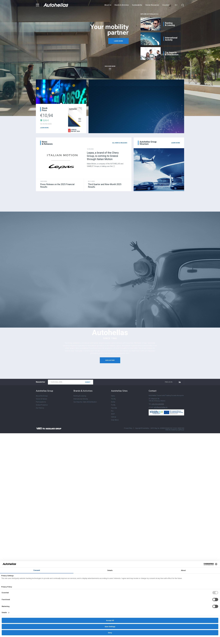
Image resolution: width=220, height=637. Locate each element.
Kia (112, 411)
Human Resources (152, 5)
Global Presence (42, 405)
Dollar (113, 402)
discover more (110, 68)
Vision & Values (41, 399)
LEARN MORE (44, 127)
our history (110, 360)
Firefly (113, 405)
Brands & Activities (122, 5)
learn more (118, 41)
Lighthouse (180, 430)
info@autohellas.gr (160, 407)
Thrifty (113, 399)
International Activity (80, 399)
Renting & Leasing (79, 396)
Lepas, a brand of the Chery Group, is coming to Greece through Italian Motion (103, 156)
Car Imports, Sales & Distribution (85, 402)
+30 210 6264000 (157, 404)
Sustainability (137, 5)
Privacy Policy (128, 428)
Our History (40, 408)
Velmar (113, 417)
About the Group (42, 396)
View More (115, 420)
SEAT (113, 414)
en (176, 5)
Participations (41, 402)
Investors (166, 5)
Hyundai (114, 408)
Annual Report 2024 (75, 130)
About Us (107, 5)
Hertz (113, 396)
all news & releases (119, 143)
